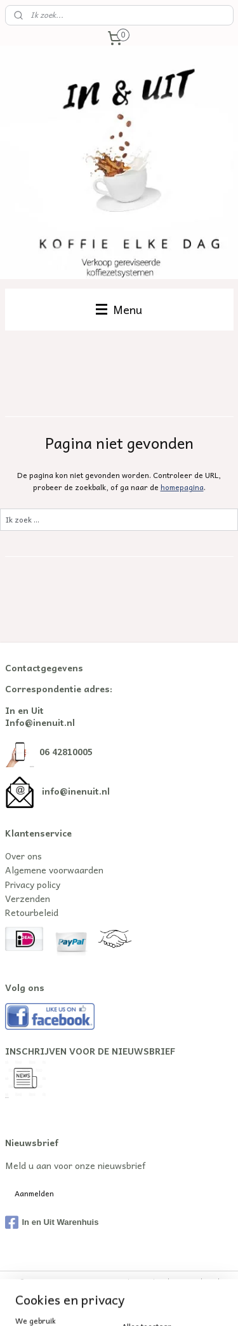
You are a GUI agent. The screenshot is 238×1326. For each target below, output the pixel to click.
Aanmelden (34, 1193)
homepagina (182, 486)
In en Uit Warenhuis (52, 1222)
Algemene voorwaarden (54, 870)
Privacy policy (32, 884)
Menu (119, 309)
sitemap (185, 1281)
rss (210, 1281)
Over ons (23, 856)
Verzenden (27, 898)
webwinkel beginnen (69, 1302)
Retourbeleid (31, 912)
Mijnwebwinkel (179, 1302)
